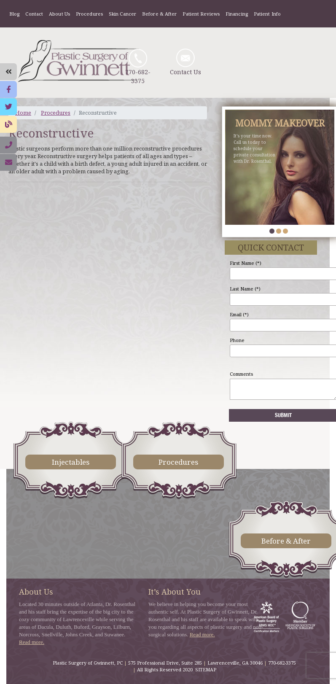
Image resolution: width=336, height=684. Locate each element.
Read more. (31, 642)
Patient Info (267, 14)
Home (23, 112)
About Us (59, 14)
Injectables (70, 462)
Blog (14, 14)
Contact (34, 14)
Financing (237, 14)
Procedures (89, 14)
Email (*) (239, 314)
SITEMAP (205, 669)
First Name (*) (245, 263)
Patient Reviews (201, 14)
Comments (241, 374)
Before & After (159, 14)
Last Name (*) (245, 288)
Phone (237, 340)
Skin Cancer (122, 14)
